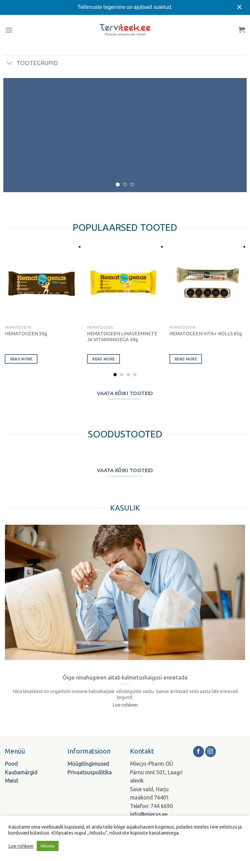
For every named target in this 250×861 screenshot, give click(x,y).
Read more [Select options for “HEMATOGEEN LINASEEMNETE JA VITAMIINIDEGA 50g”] (103, 359)
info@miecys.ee (148, 814)
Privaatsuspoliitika (89, 772)
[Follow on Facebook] (198, 751)
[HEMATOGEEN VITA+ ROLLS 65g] (207, 284)
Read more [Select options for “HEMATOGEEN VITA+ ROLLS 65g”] (186, 359)
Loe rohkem (125, 705)
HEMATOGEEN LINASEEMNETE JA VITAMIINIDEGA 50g (122, 337)
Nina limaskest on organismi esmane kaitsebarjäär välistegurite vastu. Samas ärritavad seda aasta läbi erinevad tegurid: (125, 694)
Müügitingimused (88, 764)
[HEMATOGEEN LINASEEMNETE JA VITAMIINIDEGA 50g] (125, 284)
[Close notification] (239, 7)
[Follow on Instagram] (210, 751)
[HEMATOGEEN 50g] (43, 284)
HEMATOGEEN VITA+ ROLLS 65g (205, 333)
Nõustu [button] (48, 845)
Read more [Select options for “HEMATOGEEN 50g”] (21, 359)
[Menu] (9, 30)
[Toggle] (9, 64)
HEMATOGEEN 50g (26, 333)
